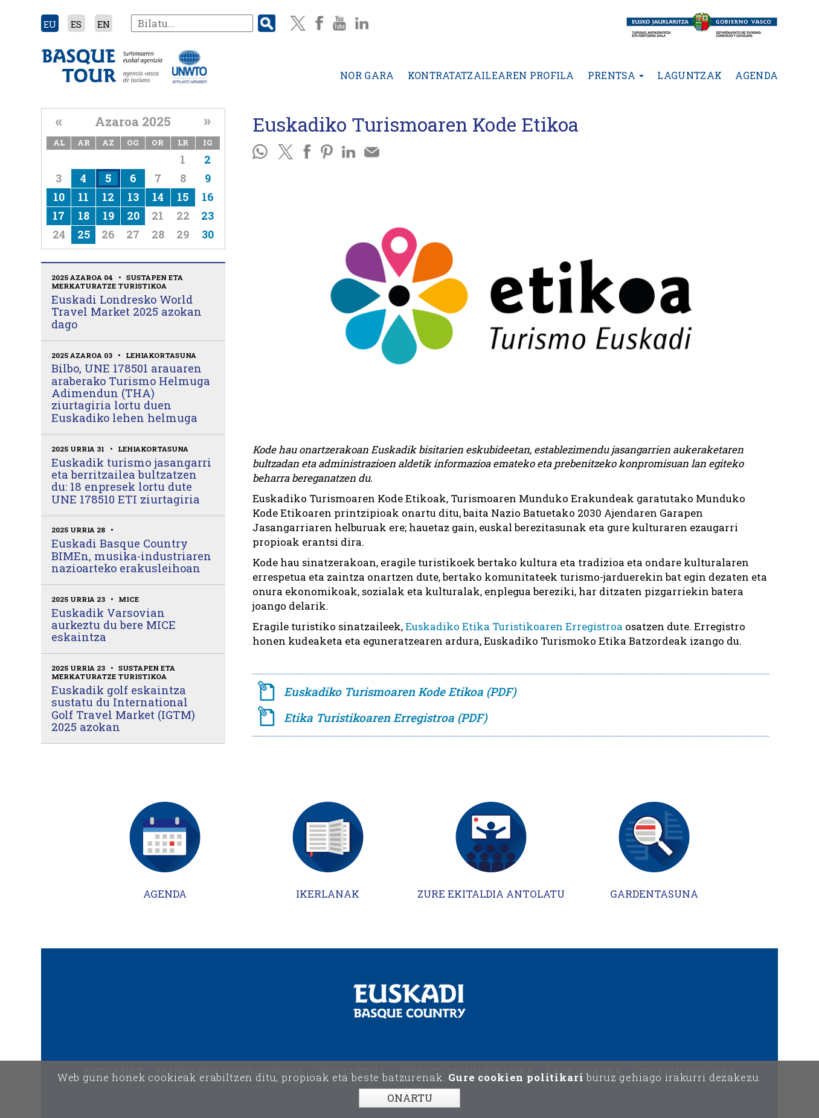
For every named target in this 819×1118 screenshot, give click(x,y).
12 (108, 197)
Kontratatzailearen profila (491, 75)
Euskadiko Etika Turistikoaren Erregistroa (514, 626)
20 (133, 215)
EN (103, 24)
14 (158, 197)
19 (108, 215)
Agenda (756, 75)
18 (83, 215)
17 (59, 215)
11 (83, 197)
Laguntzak (689, 75)
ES (76, 24)
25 (83, 234)
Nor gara (367, 75)
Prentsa (616, 75)
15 (182, 197)
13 (133, 197)
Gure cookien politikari (515, 1077)
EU (49, 24)
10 (59, 197)
